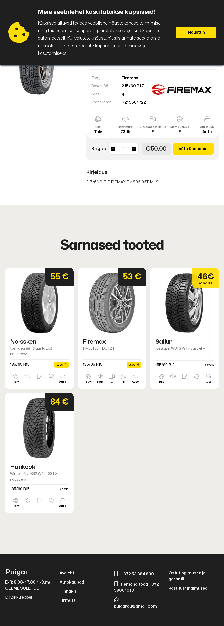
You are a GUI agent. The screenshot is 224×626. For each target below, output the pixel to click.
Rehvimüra (125, 127)
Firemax (130, 78)
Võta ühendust (193, 149)
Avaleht (67, 573)
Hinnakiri (69, 591)
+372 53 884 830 (134, 574)
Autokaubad (72, 582)
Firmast (68, 600)
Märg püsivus (179, 127)
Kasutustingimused (188, 588)
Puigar (16, 572)
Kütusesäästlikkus (152, 127)
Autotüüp (207, 127)
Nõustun (196, 32)
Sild (98, 127)
